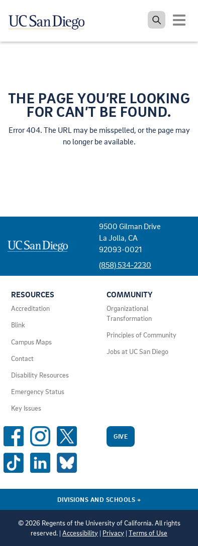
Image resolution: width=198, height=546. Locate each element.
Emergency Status (37, 392)
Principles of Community (141, 335)
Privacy (113, 533)
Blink (18, 325)
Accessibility (80, 533)
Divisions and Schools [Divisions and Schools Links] (99, 499)
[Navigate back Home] (50, 20)
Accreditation (30, 308)
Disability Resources (40, 375)
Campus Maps (31, 342)
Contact (22, 358)
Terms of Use (148, 533)
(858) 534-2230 (125, 265)
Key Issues (26, 408)
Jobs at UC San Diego (137, 351)
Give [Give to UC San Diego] (121, 436)
